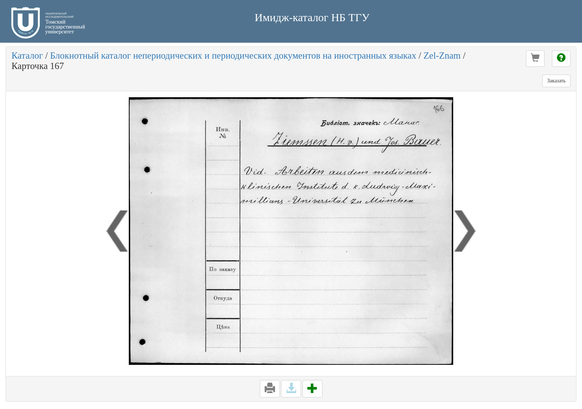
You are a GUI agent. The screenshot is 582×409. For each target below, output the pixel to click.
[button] (535, 58)
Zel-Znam (442, 55)
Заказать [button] (556, 81)
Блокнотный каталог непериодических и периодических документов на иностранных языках (233, 55)
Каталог (27, 55)
